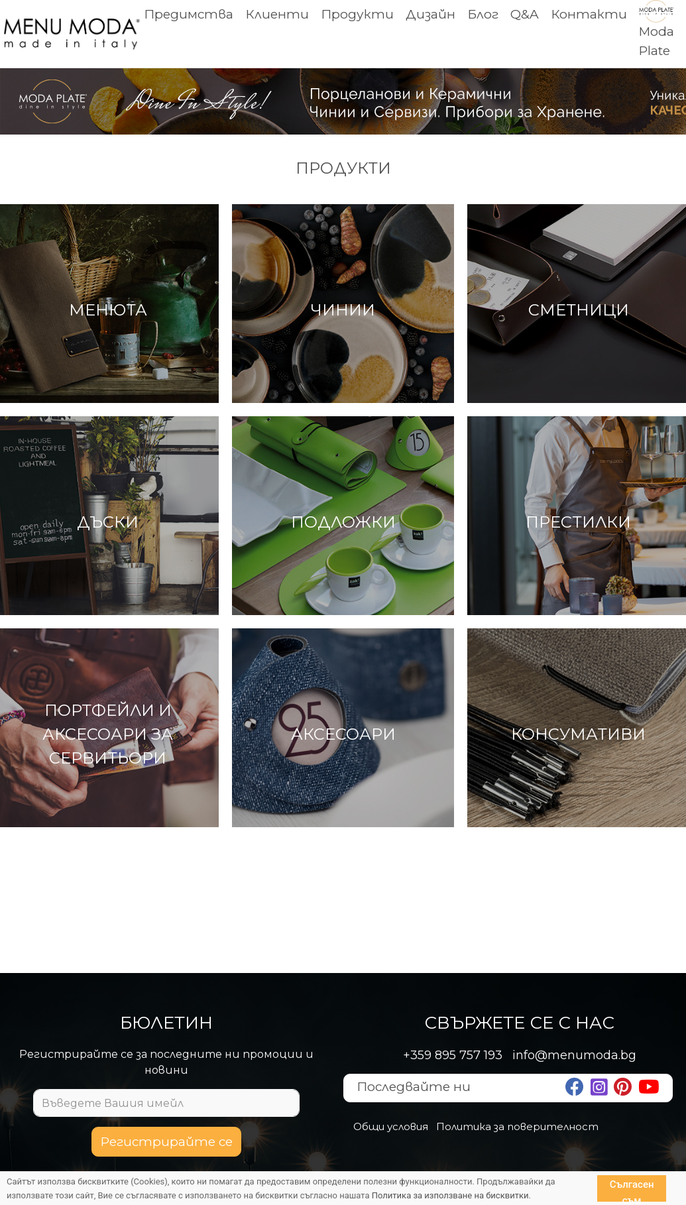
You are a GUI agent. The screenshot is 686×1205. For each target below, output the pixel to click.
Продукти (357, 14)
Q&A (524, 14)
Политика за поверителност (517, 1126)
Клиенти (277, 14)
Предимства (188, 14)
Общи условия (390, 1126)
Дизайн (430, 14)
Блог (482, 14)
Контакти (589, 14)
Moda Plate (656, 30)
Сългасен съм (632, 1190)
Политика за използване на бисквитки (450, 1195)
